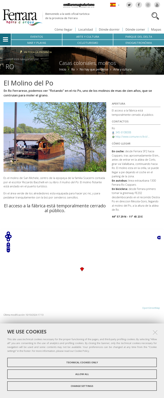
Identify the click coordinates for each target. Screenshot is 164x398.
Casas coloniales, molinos (87, 63)
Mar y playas (36, 43)
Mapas (156, 29)
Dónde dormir (109, 29)
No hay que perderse (94, 69)
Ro (10, 66)
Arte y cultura (87, 36)
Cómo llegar (63, 29)
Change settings (82, 386)
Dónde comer (135, 29)
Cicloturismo (87, 43)
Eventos (36, 36)
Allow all (82, 374)
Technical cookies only (82, 362)
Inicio (62, 69)
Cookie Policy (81, 351)
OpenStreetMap (151, 308)
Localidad (85, 29)
